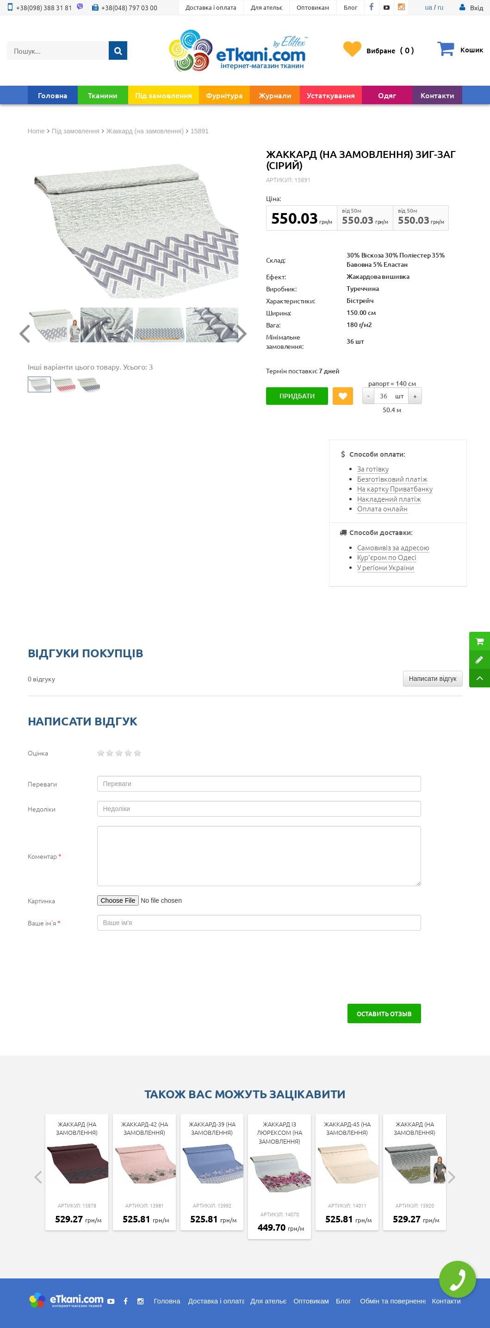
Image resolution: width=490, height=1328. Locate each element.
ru (440, 7)
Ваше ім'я (44, 922)
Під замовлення (163, 95)
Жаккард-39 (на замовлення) (212, 1128)
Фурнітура (224, 95)
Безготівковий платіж (392, 479)
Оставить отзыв (384, 1013)
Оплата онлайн (382, 508)
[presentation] (98, 967)
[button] (476, 7)
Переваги (42, 783)
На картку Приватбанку (395, 488)
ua (429, 7)
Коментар (45, 856)
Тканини (103, 95)
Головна (53, 95)
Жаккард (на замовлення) (77, 1128)
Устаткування (331, 95)
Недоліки (42, 808)
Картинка (41, 900)
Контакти (437, 95)
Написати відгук (433, 678)
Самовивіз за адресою (393, 547)
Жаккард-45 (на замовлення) (347, 1128)
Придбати (297, 395)
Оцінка (38, 752)
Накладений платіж (389, 499)
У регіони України (385, 567)
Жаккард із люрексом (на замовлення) (279, 1132)
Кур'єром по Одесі (386, 557)
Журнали (275, 95)
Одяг (387, 95)
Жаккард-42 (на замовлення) (144, 1128)
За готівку (373, 468)
